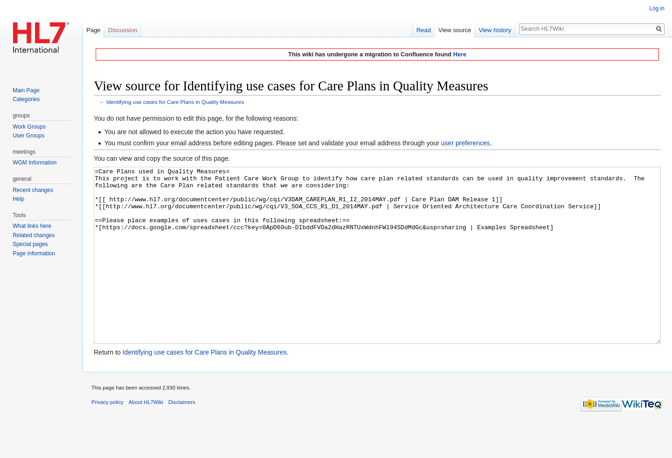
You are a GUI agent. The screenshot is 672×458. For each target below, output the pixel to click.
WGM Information (34, 162)
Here (459, 54)
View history (495, 30)
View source (454, 30)
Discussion (122, 30)
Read (423, 30)
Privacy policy (107, 437)
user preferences (465, 143)
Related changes (34, 235)
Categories (26, 99)
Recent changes (33, 190)
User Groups (28, 135)
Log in (657, 8)
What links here (32, 226)
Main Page (26, 90)
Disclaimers (182, 437)
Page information (34, 253)
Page (93, 30)
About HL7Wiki (146, 437)
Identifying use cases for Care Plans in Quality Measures (175, 102)
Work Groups (29, 126)
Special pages (30, 244)
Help (18, 199)
